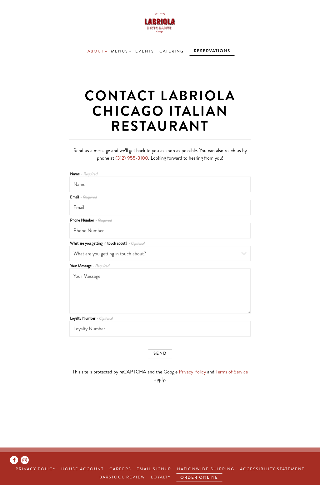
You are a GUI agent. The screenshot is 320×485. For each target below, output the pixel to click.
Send (160, 353)
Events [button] (144, 51)
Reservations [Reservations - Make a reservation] (212, 51)
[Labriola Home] (160, 22)
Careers (120, 469)
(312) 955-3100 (131, 158)
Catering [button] (171, 51)
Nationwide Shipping (205, 469)
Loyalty (161, 477)
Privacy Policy (192, 371)
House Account (82, 469)
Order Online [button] (199, 477)
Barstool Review (122, 477)
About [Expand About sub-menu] (96, 51)
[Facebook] (14, 460)
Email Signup (154, 469)
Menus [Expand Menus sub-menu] (120, 51)
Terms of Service (232, 371)
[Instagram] (25, 460)
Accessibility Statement (272, 469)
